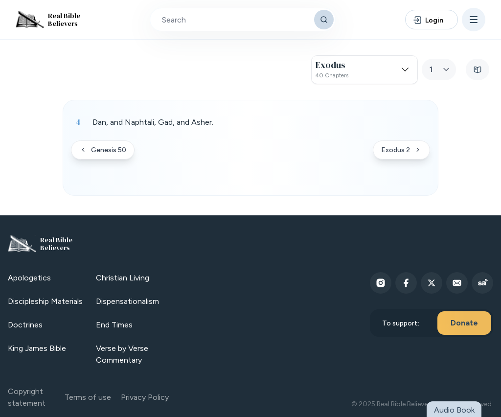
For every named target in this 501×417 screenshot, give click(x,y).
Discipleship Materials (45, 301)
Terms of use (88, 397)
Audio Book (454, 410)
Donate (464, 322)
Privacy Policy (145, 397)
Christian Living (122, 277)
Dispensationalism (127, 301)
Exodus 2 (401, 150)
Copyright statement (27, 397)
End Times (114, 324)
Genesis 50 (102, 150)
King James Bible (37, 348)
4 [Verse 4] (78, 121)
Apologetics (29, 277)
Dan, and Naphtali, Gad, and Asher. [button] (152, 122)
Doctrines (25, 324)
